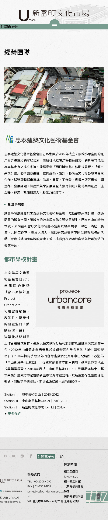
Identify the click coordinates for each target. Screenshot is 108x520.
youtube (14, 456)
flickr (5, 456)
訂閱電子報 (46, 456)
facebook (31, 456)
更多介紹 (14, 414)
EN (62, 456)
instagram (22, 456)
